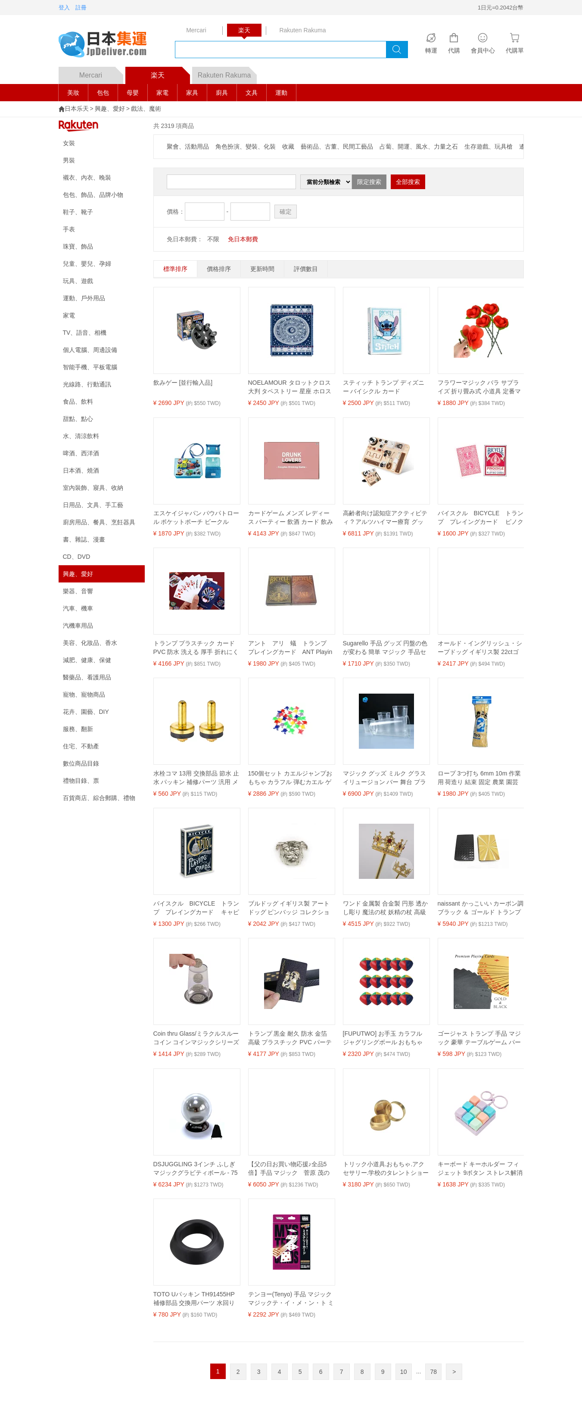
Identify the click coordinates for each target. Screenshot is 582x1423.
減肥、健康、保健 (87, 660)
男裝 (69, 160)
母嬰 (133, 92)
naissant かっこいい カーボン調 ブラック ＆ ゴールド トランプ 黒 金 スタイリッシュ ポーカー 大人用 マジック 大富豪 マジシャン (481, 908)
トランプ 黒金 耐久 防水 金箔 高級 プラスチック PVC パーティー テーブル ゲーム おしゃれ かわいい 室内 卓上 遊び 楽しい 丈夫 (290, 1038)
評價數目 (306, 268)
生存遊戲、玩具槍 (488, 146)
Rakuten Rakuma (227, 73)
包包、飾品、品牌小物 (93, 194)
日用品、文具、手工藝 (93, 504)
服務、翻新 (78, 729)
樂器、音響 (78, 591)
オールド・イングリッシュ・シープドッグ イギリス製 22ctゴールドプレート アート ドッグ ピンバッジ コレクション (480, 648)
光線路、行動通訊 (87, 384)
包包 (103, 92)
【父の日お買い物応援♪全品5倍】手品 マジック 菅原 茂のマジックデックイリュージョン (290, 1169)
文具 (252, 92)
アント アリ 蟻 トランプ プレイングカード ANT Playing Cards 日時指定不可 (290, 648)
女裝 (69, 143)
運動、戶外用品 (84, 298)
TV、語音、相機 (85, 332)
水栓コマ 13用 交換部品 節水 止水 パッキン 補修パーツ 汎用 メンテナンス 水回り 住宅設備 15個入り (196, 778)
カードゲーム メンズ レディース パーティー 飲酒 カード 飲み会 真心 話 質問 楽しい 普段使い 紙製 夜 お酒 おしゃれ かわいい (290, 518)
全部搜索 (408, 181)
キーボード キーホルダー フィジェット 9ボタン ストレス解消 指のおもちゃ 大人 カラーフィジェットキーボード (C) (480, 1169)
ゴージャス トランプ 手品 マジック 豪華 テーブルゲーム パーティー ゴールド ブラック (479, 1038)
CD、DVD (76, 556)
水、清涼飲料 (81, 436)
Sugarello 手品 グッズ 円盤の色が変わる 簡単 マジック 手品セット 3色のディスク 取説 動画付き (385, 648)
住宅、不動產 (81, 746)
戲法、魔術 (146, 108)
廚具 (222, 92)
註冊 (81, 7)
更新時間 (262, 268)
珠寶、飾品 (78, 246)
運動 (281, 92)
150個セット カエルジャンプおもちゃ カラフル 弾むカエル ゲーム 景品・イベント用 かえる (290, 778)
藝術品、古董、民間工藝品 (337, 146)
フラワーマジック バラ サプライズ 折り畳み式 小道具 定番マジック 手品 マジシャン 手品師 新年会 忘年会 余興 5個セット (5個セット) (479, 387)
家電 (162, 92)
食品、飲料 (78, 401)
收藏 (288, 146)
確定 (286, 211)
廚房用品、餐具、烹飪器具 (99, 522)
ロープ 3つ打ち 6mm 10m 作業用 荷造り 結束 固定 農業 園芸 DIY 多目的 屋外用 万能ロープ (479, 778)
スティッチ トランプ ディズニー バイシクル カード (384, 387)
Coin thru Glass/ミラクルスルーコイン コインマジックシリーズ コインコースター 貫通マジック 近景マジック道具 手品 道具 (196, 1038)
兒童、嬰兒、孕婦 (87, 263)
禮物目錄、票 (81, 780)
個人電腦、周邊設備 (90, 349)
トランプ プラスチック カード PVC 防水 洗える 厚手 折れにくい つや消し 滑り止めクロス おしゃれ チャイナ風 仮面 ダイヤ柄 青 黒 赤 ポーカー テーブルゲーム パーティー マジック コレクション (196, 648)
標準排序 (175, 268)
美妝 (73, 92)
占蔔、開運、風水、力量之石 (419, 146)
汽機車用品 (78, 625)
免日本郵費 (243, 239)
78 (433, 1371)
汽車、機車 (78, 608)
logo (108, 45)
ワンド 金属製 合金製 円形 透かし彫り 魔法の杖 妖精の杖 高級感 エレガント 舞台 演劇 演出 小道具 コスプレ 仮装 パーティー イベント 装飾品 (385, 908)
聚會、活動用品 (188, 146)
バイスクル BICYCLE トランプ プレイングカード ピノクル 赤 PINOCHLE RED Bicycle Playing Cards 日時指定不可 (481, 518)
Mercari (101, 73)
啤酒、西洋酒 (81, 453)
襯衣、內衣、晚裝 (87, 177)
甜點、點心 (78, 418)
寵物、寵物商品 (84, 694)
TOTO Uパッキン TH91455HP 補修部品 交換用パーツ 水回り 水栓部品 (194, 1299)
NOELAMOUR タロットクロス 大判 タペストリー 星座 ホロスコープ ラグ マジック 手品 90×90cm (290, 387)
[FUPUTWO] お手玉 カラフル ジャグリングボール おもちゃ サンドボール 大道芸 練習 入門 (384, 1038)
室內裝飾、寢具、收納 (93, 487)
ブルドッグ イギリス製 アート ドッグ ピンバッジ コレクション (289, 908)
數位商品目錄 (81, 763)
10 (403, 1371)
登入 (64, 7)
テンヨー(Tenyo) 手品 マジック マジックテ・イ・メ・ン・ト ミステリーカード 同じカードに (291, 1299)
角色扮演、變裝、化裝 (245, 146)
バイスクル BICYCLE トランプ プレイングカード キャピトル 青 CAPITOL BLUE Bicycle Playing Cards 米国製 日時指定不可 (196, 908)
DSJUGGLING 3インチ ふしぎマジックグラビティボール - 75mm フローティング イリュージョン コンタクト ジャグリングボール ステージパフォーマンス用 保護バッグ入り (196, 1169)
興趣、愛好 (110, 108)
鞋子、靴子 (78, 212)
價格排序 (219, 268)
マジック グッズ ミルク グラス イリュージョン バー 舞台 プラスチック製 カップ (384, 778)
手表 (69, 229)
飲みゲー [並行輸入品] (183, 382)
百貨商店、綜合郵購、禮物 (99, 797)
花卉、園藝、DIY (86, 711)
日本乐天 (77, 108)
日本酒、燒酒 (81, 470)
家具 (192, 92)
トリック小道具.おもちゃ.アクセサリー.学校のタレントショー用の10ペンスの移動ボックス (386, 1169)
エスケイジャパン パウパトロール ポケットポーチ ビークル (196, 517)
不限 (213, 239)
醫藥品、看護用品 (87, 677)
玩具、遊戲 (78, 280)
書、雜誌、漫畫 (84, 539)
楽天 (170, 73)
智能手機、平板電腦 (90, 367)
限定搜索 (369, 181)
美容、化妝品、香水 (90, 642)
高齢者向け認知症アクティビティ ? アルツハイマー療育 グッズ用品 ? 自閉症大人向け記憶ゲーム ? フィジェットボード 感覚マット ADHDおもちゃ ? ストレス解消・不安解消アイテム (386, 518)
